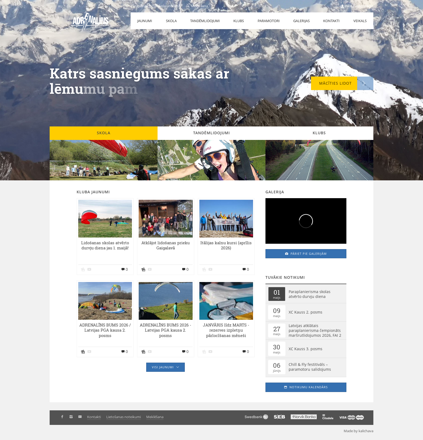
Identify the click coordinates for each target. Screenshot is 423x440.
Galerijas (301, 20)
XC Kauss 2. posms (305, 312)
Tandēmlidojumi (205, 20)
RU (60, 6)
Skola (171, 20)
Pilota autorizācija (357, 6)
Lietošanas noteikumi (123, 416)
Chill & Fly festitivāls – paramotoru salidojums (310, 367)
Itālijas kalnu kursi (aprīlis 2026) (226, 245)
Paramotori (269, 20)
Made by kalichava (361, 430)
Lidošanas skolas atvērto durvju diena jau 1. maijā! (105, 245)
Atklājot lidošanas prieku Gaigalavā (165, 245)
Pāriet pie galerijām (306, 254)
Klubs (238, 20)
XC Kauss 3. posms (305, 348)
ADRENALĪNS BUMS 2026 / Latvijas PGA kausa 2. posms (105, 330)
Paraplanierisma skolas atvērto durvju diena (309, 294)
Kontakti (331, 20)
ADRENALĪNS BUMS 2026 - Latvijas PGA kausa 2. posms (165, 330)
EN (68, 6)
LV (52, 6)
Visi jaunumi (165, 367)
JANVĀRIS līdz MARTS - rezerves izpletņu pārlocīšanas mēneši (226, 330)
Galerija (274, 191)
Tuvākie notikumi (285, 277)
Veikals (360, 20)
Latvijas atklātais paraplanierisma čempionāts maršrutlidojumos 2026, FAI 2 (315, 330)
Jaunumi (144, 20)
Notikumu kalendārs (306, 387)
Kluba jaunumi (93, 191)
